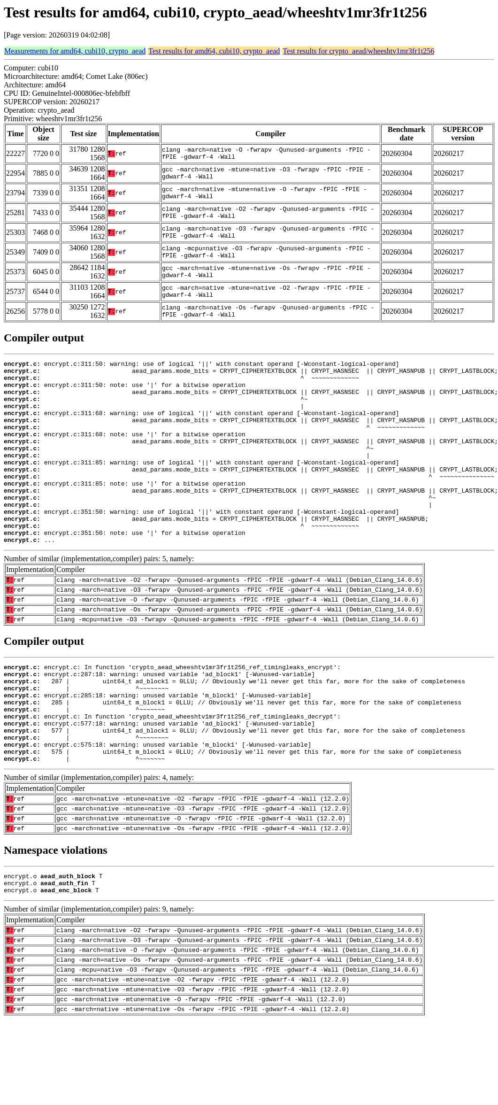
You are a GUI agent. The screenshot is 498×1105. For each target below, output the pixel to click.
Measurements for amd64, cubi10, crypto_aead (75, 51)
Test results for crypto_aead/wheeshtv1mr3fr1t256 (358, 51)
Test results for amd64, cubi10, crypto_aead (214, 51)
